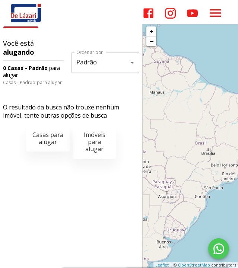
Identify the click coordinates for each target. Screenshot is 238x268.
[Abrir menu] (215, 13)
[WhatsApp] (218, 248)
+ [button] (151, 31)
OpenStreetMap (194, 265)
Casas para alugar (47, 138)
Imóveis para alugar (94, 142)
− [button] (151, 41)
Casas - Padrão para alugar (32, 82)
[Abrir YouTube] (192, 13)
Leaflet (162, 265)
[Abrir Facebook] (148, 13)
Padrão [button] (86, 62)
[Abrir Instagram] (170, 13)
